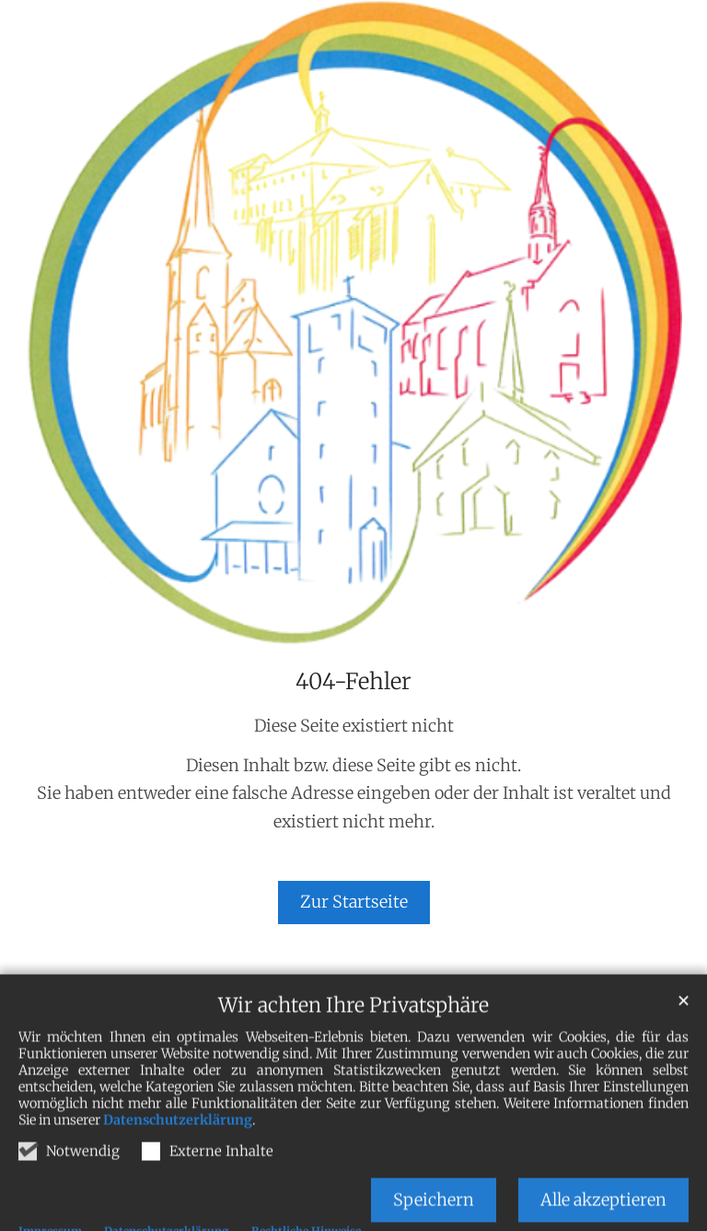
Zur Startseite (354, 901)
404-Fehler (353, 682)
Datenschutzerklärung (177, 1148)
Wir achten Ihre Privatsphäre (353, 1033)
